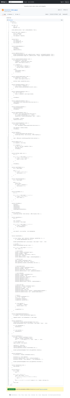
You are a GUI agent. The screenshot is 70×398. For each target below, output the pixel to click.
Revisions (10, 14)
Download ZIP (65, 14)
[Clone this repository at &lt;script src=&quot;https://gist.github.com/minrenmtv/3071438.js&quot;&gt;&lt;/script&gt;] (54, 14)
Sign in (62, 2)
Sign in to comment (43, 389)
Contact (39, 394)
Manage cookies (44, 394)
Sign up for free (11, 389)
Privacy (22, 394)
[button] (60, 14)
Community (33, 394)
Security (26, 394)
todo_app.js (14, 10)
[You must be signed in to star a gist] (60, 10)
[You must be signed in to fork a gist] (65, 10)
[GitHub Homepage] (10, 395)
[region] (35, 203)
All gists (25, 2)
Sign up (67, 2)
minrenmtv (7, 10)
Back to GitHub (31, 2)
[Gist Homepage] (4, 2)
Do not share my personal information (54, 394)
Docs (37, 394)
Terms (19, 394)
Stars (17, 14)
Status (29, 394)
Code (4, 14)
